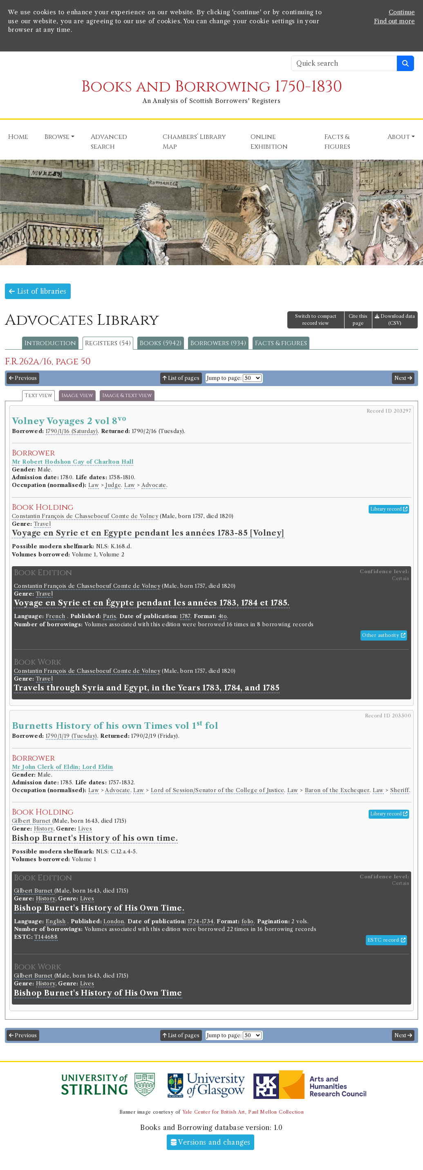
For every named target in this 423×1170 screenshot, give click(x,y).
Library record (388, 509)
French (55, 616)
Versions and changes (211, 1142)
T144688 (46, 937)
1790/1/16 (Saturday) (72, 431)
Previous (23, 378)
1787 (185, 616)
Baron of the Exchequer (337, 790)
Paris (109, 616)
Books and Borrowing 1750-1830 (211, 86)
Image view (77, 395)
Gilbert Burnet (32, 821)
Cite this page (358, 319)
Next (403, 378)
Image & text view (127, 395)
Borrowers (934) (218, 343)
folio (248, 921)
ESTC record (386, 940)
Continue (402, 12)
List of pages (181, 378)
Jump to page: (224, 378)
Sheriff (399, 790)
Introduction (50, 343)
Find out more (394, 21)
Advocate (153, 485)
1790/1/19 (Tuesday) (71, 736)
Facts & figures (281, 343)
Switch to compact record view (315, 319)
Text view (38, 395)
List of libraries (38, 291)
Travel (42, 524)
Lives (85, 829)
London (113, 921)
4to (222, 616)
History (43, 829)
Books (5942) (160, 343)
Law (93, 485)
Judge (113, 485)
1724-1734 (201, 921)
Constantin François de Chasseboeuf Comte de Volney (85, 516)
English (56, 921)
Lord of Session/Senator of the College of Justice (217, 790)
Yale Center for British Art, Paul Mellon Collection (243, 1112)
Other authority (383, 635)
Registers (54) (108, 343)
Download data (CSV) (395, 319)
